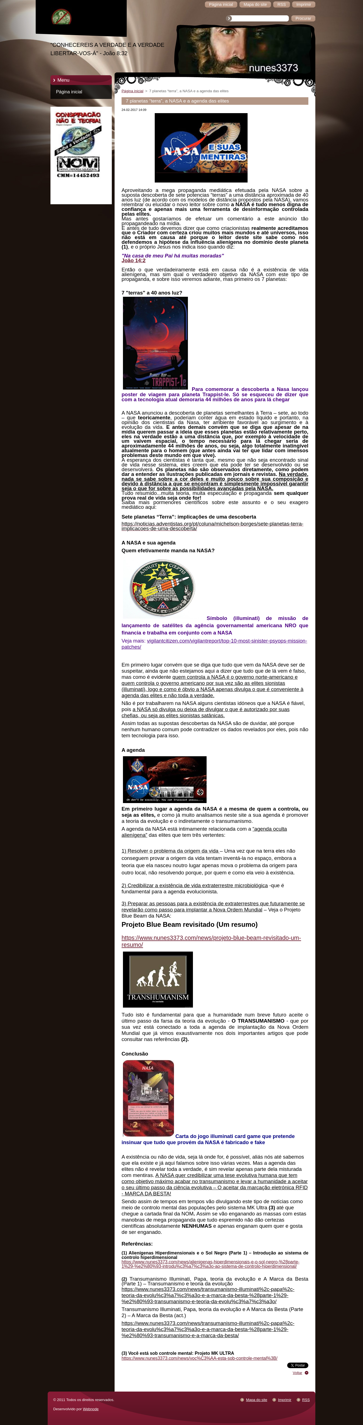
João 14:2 (134, 260)
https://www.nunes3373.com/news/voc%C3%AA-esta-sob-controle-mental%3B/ (199, 1358)
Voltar (297, 1373)
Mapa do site (256, 1400)
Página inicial (69, 91)
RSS (306, 1400)
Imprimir (284, 1400)
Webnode (91, 1409)
